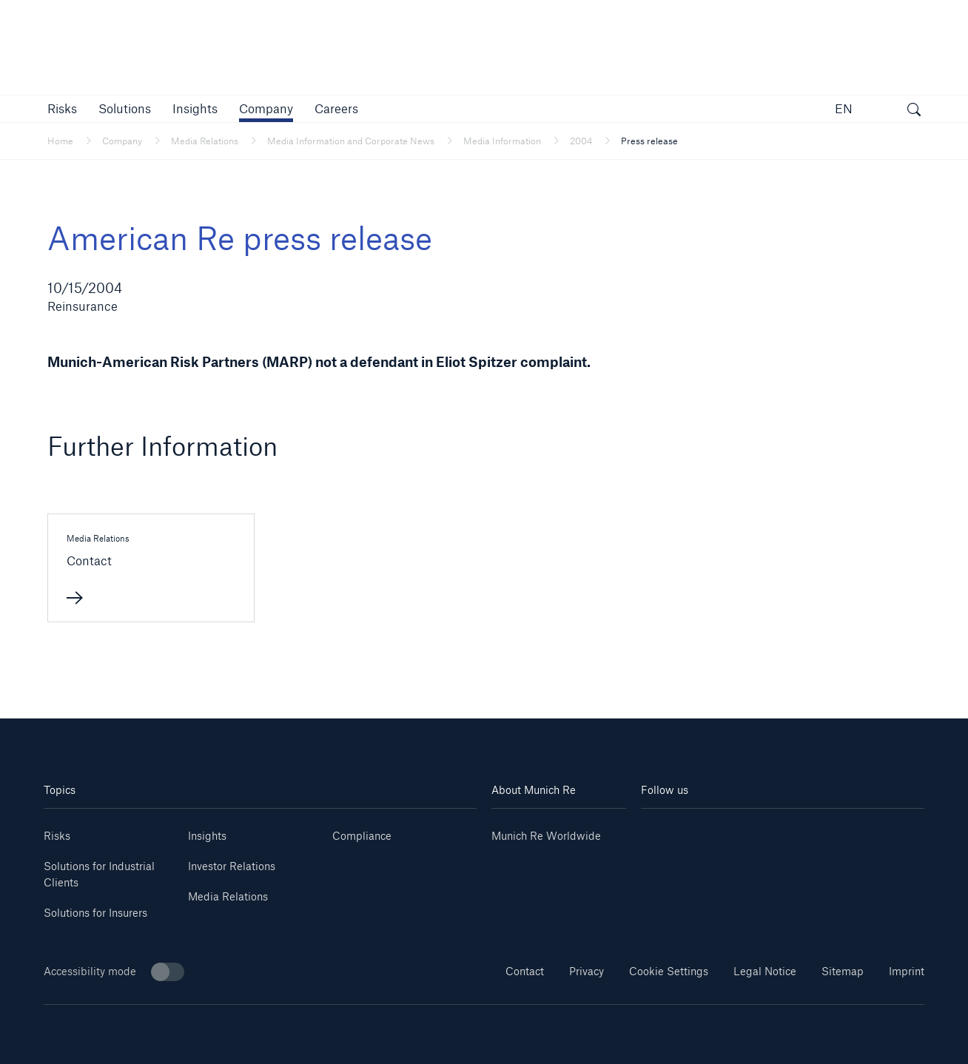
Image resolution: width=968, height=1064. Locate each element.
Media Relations (228, 896)
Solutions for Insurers (95, 913)
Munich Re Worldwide (546, 836)
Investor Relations (231, 866)
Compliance (361, 836)
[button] (62, 108)
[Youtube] (712, 830)
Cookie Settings (668, 971)
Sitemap (842, 971)
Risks (57, 836)
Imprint (906, 971)
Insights (207, 836)
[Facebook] (806, 830)
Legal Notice (764, 971)
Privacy (586, 971)
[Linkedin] (664, 830)
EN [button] (844, 108)
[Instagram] (758, 830)
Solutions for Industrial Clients (99, 874)
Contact (524, 971)
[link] (195, 108)
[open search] (914, 111)
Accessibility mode (114, 972)
